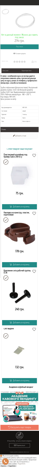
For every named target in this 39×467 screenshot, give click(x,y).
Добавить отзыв (19, 136)
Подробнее (21, 464)
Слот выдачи (9, 329)
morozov (27, 452)
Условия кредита (19, 54)
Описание (5, 71)
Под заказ (19, 47)
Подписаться (19, 445)
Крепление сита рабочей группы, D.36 (17, 272)
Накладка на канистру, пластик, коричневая (17, 214)
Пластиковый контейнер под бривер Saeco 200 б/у (15, 156)
